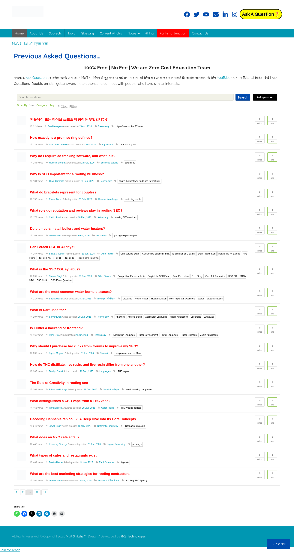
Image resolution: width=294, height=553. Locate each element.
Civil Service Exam (130, 253)
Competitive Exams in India (155, 253)
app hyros (130, 162)
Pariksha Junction (173, 33)
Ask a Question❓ (261, 14)
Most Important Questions (182, 298)
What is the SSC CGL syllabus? (55, 269)
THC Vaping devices (131, 408)
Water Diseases (215, 298)
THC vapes (123, 371)
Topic (71, 33)
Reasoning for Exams (229, 253)
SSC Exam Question (88, 258)
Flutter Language (169, 335)
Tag (52, 105)
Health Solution (158, 298)
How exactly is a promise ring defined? (61, 138)
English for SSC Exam (183, 253)
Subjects (55, 33)
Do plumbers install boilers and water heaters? (67, 229)
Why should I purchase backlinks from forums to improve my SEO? (84, 346)
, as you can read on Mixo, (128, 353)
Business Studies (109, 162)
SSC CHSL (69, 258)
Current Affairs (111, 33)
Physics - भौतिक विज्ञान (108, 480)
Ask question (265, 97)
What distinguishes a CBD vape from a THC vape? (70, 401)
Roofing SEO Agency (136, 480)
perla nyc (137, 444)
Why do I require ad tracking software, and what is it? (73, 156)
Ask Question (36, 78)
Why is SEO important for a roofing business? (67, 174)
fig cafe (125, 462)
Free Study (196, 276)
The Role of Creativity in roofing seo (59, 383)
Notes (134, 33)
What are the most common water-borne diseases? (71, 292)
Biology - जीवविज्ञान (106, 298)
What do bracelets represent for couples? (63, 192)
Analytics (120, 317)
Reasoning (103, 126)
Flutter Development (148, 335)
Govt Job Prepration (215, 276)
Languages (105, 371)
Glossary (87, 33)
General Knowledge (108, 199)
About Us (36, 33)
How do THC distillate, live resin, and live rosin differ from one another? (87, 364)
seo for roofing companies (139, 389)
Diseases (127, 298)
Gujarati (104, 353)
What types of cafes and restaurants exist (63, 455)
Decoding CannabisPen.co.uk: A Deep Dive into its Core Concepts (83, 419)
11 (45, 492)
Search (243, 97)
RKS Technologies (133, 536)
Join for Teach (10, 550)
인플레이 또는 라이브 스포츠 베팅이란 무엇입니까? (69, 119)
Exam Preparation (206, 253)
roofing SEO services (125, 217)
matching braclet (133, 199)
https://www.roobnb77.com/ (129, 126)
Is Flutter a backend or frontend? (56, 328)
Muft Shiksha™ (76, 536)
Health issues (141, 298)
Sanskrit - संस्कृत (111, 389)
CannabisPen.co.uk (135, 426)
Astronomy (103, 217)
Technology (106, 181)
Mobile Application (179, 317)
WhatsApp (209, 317)
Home (19, 33)
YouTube (223, 78)
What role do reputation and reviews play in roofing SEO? (76, 210)
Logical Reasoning (116, 444)
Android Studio (135, 317)
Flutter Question (189, 335)
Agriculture (107, 144)
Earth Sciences (106, 462)
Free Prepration (181, 276)
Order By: (25, 105)
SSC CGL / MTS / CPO (49, 258)
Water (201, 298)
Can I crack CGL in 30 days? (52, 247)
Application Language (156, 317)
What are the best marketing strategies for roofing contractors (80, 474)
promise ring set (128, 144)
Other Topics (107, 253)
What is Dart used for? (48, 310)
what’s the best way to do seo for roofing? (139, 181)
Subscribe (279, 544)
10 (37, 492)
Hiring (149, 33)
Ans (272, 120)
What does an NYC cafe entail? (55, 437)
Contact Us (200, 33)
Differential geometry (107, 426)
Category (42, 105)
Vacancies (196, 317)
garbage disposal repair (125, 235)
